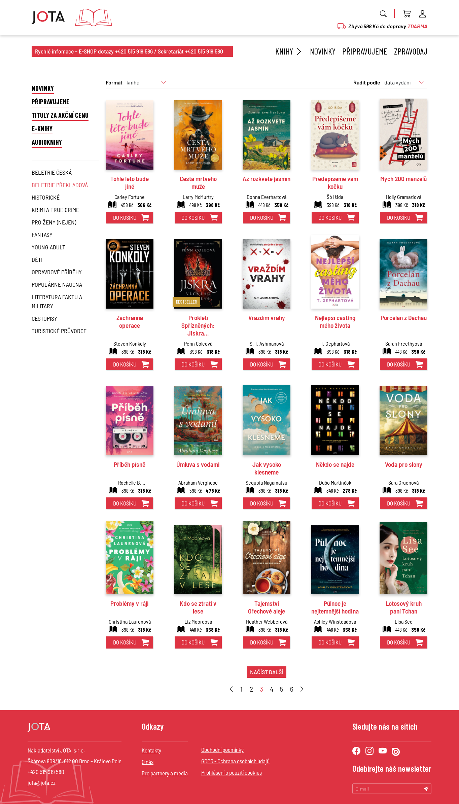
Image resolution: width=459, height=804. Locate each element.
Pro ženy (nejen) (54, 222)
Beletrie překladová (60, 184)
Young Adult (48, 247)
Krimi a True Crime (55, 209)
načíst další (266, 672)
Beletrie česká (52, 172)
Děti (37, 259)
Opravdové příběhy (57, 272)
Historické (46, 197)
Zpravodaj (410, 51)
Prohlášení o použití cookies (231, 772)
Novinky (323, 51)
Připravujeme (364, 51)
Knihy (289, 51)
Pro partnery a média (165, 773)
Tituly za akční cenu (60, 115)
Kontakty (151, 750)
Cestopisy (44, 318)
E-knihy (42, 129)
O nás (147, 761)
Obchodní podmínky (222, 749)
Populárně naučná (57, 284)
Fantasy (42, 234)
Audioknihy (47, 142)
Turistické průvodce (59, 331)
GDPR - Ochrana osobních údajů (235, 761)
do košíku (124, 217)
